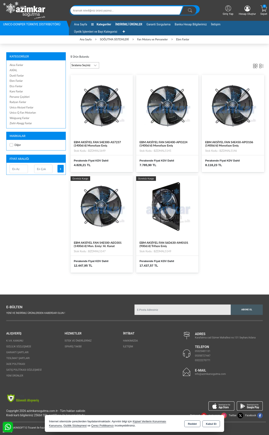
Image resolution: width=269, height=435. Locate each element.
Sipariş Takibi (73, 346)
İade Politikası (15, 364)
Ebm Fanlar (16, 80)
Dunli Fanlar (17, 75)
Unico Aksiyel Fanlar (21, 107)
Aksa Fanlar (16, 65)
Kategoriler (101, 24)
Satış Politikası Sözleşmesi (24, 369)
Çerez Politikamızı (102, 425)
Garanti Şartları (17, 352)
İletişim (215, 24)
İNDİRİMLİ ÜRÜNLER (128, 24)
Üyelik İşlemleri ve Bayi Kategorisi (95, 31)
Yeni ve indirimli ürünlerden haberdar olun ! (35, 313)
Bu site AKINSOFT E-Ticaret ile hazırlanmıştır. (30, 427)
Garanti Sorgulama (158, 24)
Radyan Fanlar (18, 102)
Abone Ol (246, 309)
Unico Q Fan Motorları (23, 112)
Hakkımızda (130, 340)
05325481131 (202, 351)
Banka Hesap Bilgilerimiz (191, 24)
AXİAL (13, 70)
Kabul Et (211, 423)
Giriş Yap (228, 10)
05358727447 (202, 355)
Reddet (192, 423)
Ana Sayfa (80, 24)
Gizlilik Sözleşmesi (18, 346)
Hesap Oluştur (247, 10)
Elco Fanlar (16, 86)
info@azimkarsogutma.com (210, 374)
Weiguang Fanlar (19, 118)
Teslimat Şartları (18, 358)
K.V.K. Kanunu (14, 340)
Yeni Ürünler (14, 375)
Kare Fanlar (16, 91)
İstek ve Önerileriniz (78, 340)
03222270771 (202, 360)
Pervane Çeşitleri (20, 96)
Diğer (15, 145)
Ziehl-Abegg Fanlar (21, 123)
